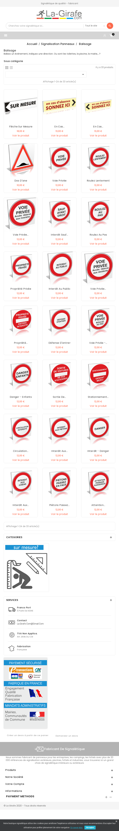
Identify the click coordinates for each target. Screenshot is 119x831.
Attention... (98, 505)
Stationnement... (98, 397)
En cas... (59, 126)
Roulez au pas (98, 234)
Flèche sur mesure (21, 126)
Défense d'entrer (59, 343)
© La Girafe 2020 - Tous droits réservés (25, 805)
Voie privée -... (98, 343)
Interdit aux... (59, 451)
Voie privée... (21, 234)
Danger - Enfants (21, 397)
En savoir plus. (77, 827)
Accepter (90, 827)
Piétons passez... (59, 505)
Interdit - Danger (98, 451)
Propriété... (21, 343)
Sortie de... (59, 397)
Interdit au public (59, 289)
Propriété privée (20, 289)
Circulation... (21, 451)
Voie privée (59, 180)
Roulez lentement (98, 180)
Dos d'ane (20, 180)
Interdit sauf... (59, 234)
